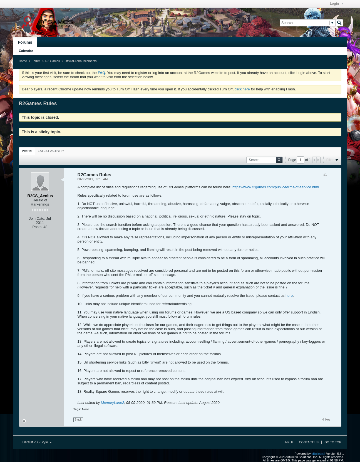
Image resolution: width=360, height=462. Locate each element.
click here (242, 89)
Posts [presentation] (27, 151)
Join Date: (37, 218)
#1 (325, 175)
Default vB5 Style (37, 442)
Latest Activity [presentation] (51, 150)
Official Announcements (80, 61)
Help (289, 442)
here (289, 295)
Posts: (37, 227)
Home (23, 61)
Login (337, 4)
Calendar (26, 51)
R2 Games (52, 61)
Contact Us (309, 442)
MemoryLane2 (112, 403)
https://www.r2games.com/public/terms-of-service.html (275, 187)
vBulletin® (319, 453)
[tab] (27, 151)
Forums (25, 42)
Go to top (332, 442)
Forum (36, 61)
